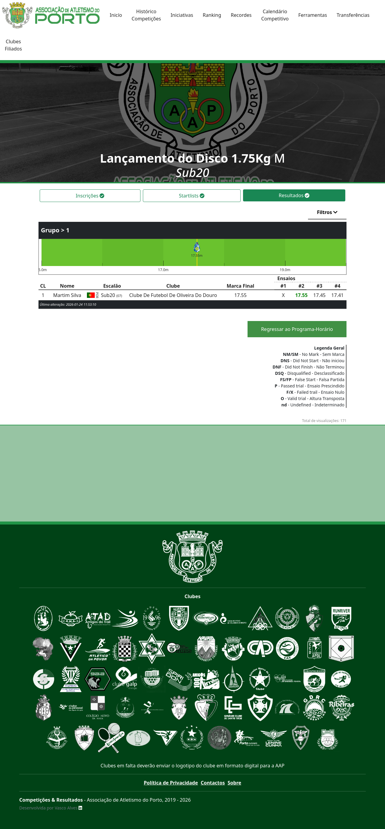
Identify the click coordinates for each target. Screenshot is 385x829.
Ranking (212, 15)
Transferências (353, 15)
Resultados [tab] (294, 195)
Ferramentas (312, 15)
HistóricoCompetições (146, 15)
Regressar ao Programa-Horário (297, 329)
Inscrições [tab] (90, 195)
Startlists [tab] (192, 195)
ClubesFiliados (13, 45)
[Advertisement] (192, 473)
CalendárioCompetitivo (274, 15)
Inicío (116, 15)
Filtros (327, 212)
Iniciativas (182, 15)
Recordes (241, 15)
